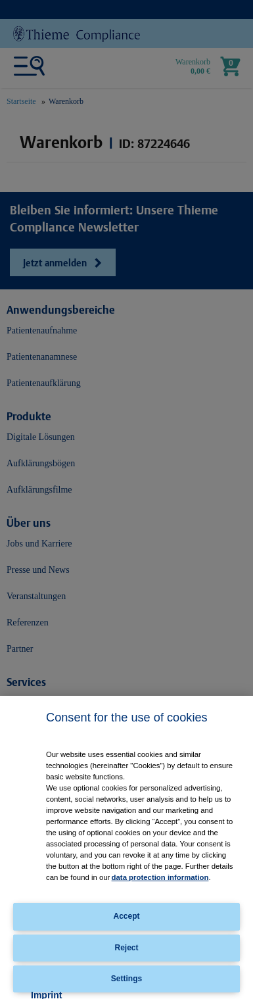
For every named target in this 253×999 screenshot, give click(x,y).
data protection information (160, 877)
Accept (126, 916)
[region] (126, 847)
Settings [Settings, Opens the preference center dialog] (126, 978)
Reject (126, 947)
